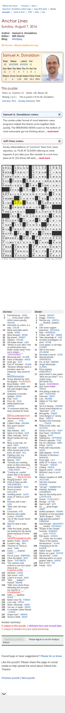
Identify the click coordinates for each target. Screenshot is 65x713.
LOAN (20, 573)
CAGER (43, 347)
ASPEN (10, 406)
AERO (27, 605)
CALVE (16, 327)
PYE (21, 421)
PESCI (11, 521)
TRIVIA (42, 389)
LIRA (26, 342)
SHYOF (59, 553)
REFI (16, 445)
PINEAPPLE (45, 372)
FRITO (21, 602)
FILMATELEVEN (15, 570)
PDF (30, 12)
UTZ (53, 411)
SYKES (11, 612)
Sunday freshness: (26, 101)
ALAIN (57, 543)
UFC (9, 440)
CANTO (11, 428)
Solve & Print (19, 12)
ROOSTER (50, 394)
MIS (9, 526)
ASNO (10, 553)
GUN (19, 401)
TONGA (26, 600)
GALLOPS (12, 492)
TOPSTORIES (14, 354)
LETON (51, 502)
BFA (24, 543)
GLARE (25, 357)
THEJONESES (14, 484)
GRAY (52, 396)
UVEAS (54, 536)
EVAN (18, 396)
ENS (26, 487)
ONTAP (50, 315)
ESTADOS (56, 526)
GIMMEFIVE (55, 487)
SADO (42, 450)
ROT (18, 460)
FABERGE (44, 521)
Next (34, 6)
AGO (15, 399)
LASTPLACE (45, 497)
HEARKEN (55, 433)
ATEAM (19, 340)
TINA (57, 516)
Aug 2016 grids (40, 9)
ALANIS (43, 367)
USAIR (58, 470)
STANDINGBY (14, 592)
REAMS (48, 399)
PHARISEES (25, 381)
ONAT (42, 509)
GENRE (59, 406)
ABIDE (59, 335)
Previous (25, 6)
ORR (22, 384)
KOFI (60, 430)
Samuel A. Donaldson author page (16, 9)
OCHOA (19, 516)
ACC (20, 362)
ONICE (51, 467)
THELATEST (14, 470)
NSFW (57, 560)
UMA (16, 548)
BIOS (25, 435)
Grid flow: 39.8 (9, 101)
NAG (49, 565)
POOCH (51, 318)
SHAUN (11, 323)
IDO (25, 479)
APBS (17, 332)
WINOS (24, 614)
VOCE (10, 597)
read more (53, 131)
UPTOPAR (57, 438)
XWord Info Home (9, 6)
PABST (22, 337)
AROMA (25, 423)
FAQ (37, 12)
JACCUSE (44, 479)
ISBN (59, 443)
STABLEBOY (53, 499)
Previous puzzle (10, 678)
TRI (53, 563)
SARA (42, 403)
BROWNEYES (46, 381)
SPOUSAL (55, 330)
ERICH (49, 418)
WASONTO (58, 524)
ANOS (27, 359)
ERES (28, 607)
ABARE (19, 582)
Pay (43, 12)
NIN (9, 499)
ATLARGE (44, 352)
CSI (60, 462)
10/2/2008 (13, 64)
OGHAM (43, 484)
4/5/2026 (24, 64)
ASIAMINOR (45, 492)
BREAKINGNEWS (15, 377)
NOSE (25, 335)
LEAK (60, 354)
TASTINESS (20, 560)
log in (38, 639)
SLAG (26, 494)
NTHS (56, 453)
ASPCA (55, 320)
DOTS (50, 445)
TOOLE (47, 423)
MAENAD (43, 457)
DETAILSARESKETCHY (18, 416)
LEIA (9, 504)
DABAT (54, 413)
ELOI (41, 475)
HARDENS (50, 332)
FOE (59, 440)
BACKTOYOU (24, 477)
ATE (21, 511)
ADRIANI (11, 391)
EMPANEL (25, 555)
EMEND (55, 362)
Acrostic (6, 12)
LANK (55, 555)
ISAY (9, 509)
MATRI (25, 541)
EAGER (43, 548)
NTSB (48, 342)
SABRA (56, 551)
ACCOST (43, 428)
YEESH (53, 465)
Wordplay (17, 39)
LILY (53, 460)
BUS (26, 558)
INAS (26, 578)
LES (41, 325)
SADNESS (23, 448)
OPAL (24, 315)
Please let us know (51, 656)
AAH (21, 575)
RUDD (28, 364)
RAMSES (53, 531)
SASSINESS (53, 384)
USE (60, 337)
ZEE (23, 430)
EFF (54, 504)
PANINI (59, 511)
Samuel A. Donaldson (21, 55)
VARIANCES (45, 359)
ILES (27, 433)
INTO (50, 435)
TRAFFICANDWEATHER (19, 538)
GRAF (24, 617)
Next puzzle (28, 678)
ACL (24, 453)
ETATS (52, 533)
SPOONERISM (14, 457)
